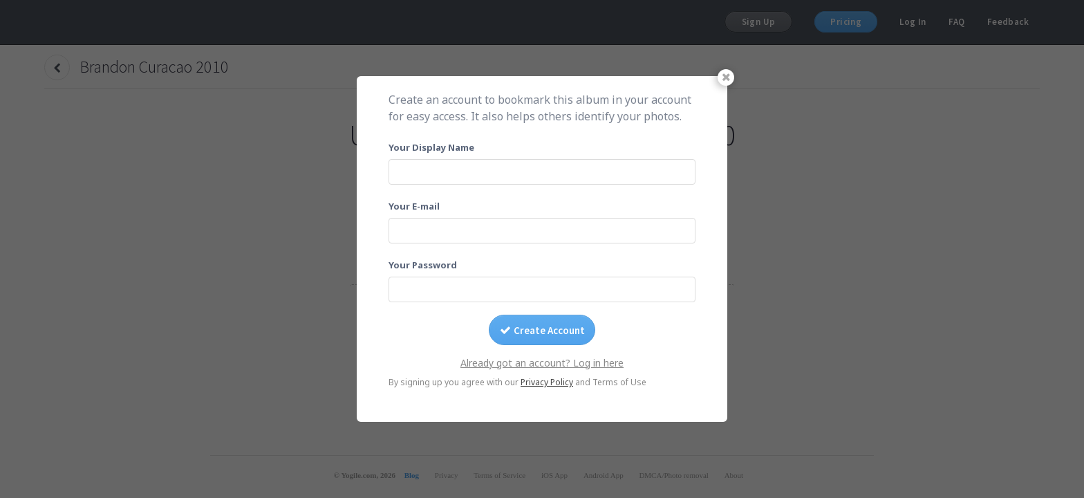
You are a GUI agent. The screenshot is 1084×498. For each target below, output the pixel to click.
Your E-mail (414, 206)
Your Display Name (431, 147)
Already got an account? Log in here (542, 362)
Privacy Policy (547, 382)
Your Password (423, 265)
